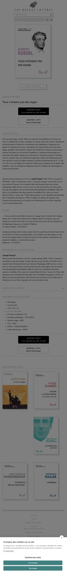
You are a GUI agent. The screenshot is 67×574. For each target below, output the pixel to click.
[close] (62, 537)
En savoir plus (8, 551)
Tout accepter (33, 563)
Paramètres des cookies (33, 557)
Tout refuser (33, 568)
